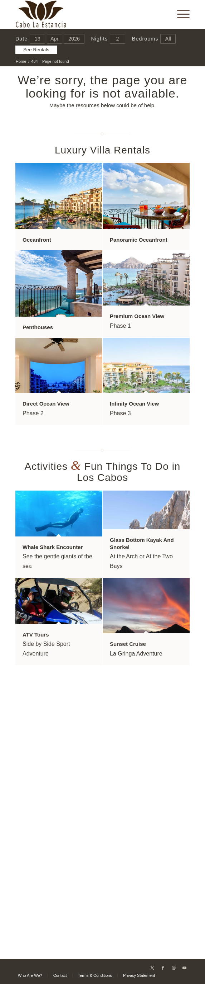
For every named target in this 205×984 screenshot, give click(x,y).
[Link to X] (152, 967)
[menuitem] (180, 14)
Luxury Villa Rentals (102, 150)
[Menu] (180, 14)
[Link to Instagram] (173, 967)
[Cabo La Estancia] (85, 14)
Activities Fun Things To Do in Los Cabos (103, 472)
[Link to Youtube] (184, 967)
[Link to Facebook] (162, 967)
